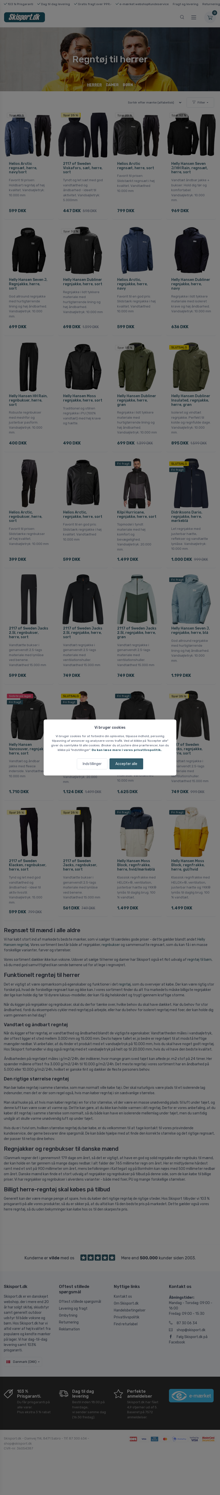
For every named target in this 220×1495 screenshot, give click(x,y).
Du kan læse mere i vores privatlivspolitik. (127, 750)
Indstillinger (92, 764)
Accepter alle (126, 764)
